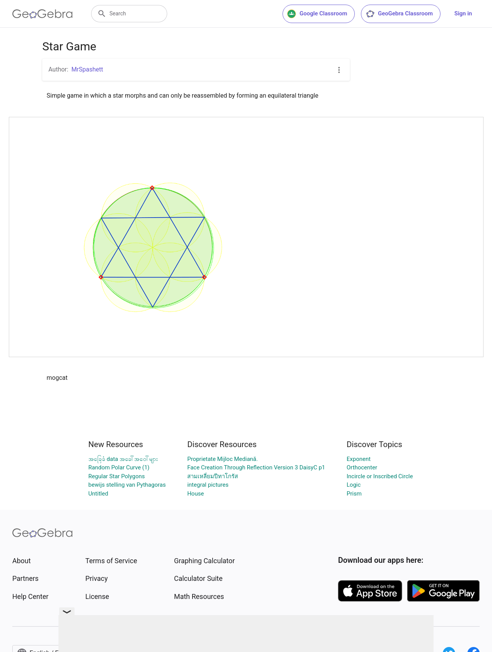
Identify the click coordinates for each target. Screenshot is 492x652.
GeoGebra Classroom (399, 13)
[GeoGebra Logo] (42, 13)
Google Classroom (317, 13)
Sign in (463, 13)
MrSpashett (87, 69)
